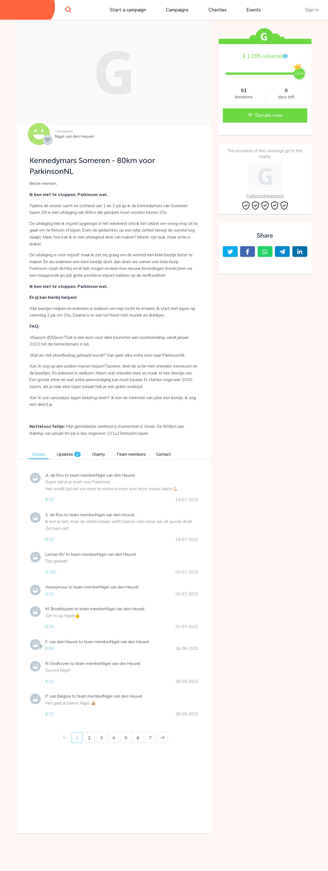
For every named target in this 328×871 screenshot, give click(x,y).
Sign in (312, 10)
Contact (163, 454)
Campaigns (177, 10)
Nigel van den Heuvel (74, 136)
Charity (98, 454)
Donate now (265, 115)
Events (253, 10)
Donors (38, 454)
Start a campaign (128, 10)
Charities (217, 10)
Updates (69, 454)
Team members (131, 454)
